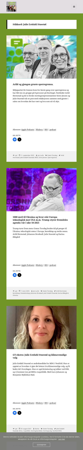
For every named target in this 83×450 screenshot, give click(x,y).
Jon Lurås (41, 155)
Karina (37, 429)
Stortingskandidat (36, 431)
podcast (53, 129)
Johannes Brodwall (37, 293)
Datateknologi (25, 293)
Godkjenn (41, 444)
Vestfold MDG (57, 431)
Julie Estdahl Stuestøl (27, 157)
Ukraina (15, 295)
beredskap (16, 293)
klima (20, 431)
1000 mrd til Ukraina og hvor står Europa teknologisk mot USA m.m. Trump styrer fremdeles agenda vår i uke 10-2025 (40, 220)
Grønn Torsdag (52, 155)
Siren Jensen (43, 157)
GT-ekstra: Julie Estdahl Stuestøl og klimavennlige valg (40, 356)
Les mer (61, 439)
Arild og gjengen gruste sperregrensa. (33, 84)
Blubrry (39, 129)
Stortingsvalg (47, 431)
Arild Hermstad (61, 291)
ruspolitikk (26, 431)
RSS (46, 129)
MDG (36, 157)
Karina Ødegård (63, 293)
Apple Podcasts (27, 129)
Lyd (16, 155)
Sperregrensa (52, 157)
